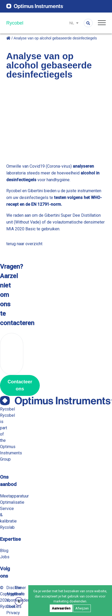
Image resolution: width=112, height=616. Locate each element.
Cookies (13, 606)
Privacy (13, 612)
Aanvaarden (61, 608)
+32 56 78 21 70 (12, 354)
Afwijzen (82, 608)
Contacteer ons (20, 385)
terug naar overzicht (24, 243)
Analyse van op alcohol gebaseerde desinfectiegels (55, 38)
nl (74, 23)
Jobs (4, 556)
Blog (4, 550)
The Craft (19, 595)
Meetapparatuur (14, 496)
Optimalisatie (12, 502)
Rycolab (7, 527)
